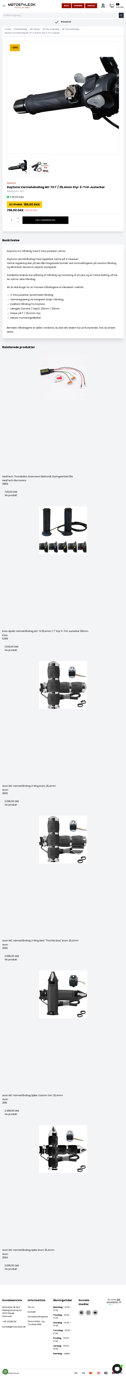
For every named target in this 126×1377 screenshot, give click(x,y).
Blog (66, 5)
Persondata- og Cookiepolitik (36, 1323)
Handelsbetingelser (38, 1316)
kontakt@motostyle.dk (12, 1326)
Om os (31, 1307)
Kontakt (31, 1311)
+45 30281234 (9, 1321)
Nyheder (78, 5)
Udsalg (91, 5)
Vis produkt (11, 495)
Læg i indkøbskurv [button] (45, 220)
